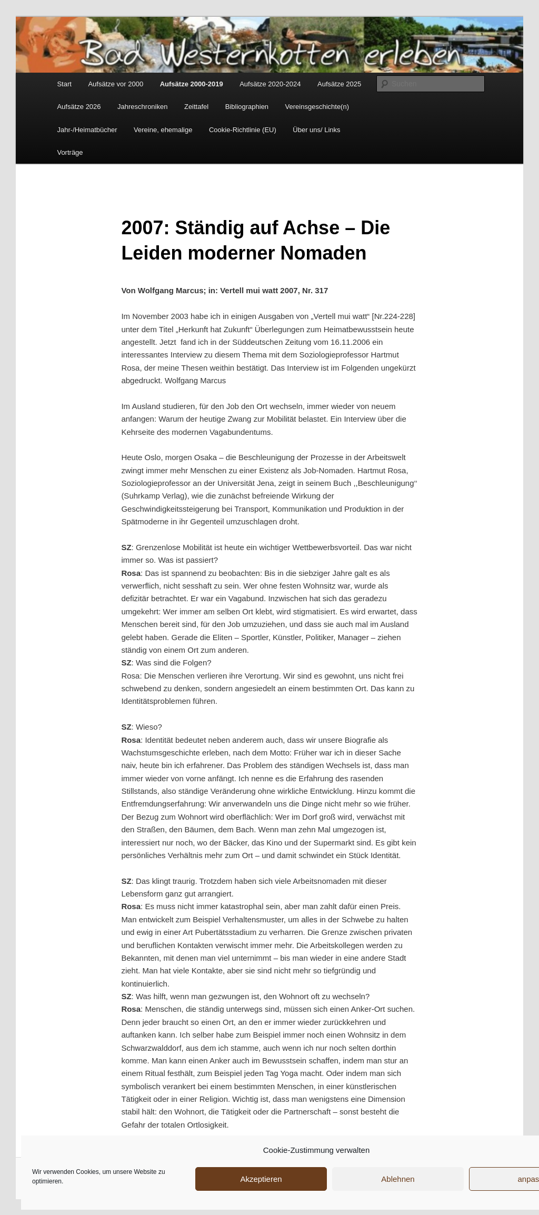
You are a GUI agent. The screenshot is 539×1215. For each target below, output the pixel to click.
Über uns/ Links (316, 130)
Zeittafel (196, 107)
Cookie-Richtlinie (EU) (242, 130)
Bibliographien (246, 107)
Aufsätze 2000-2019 (191, 84)
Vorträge (70, 152)
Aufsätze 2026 (79, 107)
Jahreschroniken (142, 107)
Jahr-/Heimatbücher (87, 130)
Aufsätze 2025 (339, 84)
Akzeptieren (261, 1178)
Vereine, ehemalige (163, 130)
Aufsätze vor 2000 (115, 84)
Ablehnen (397, 1178)
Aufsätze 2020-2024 (270, 84)
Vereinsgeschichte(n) (317, 107)
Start (64, 84)
